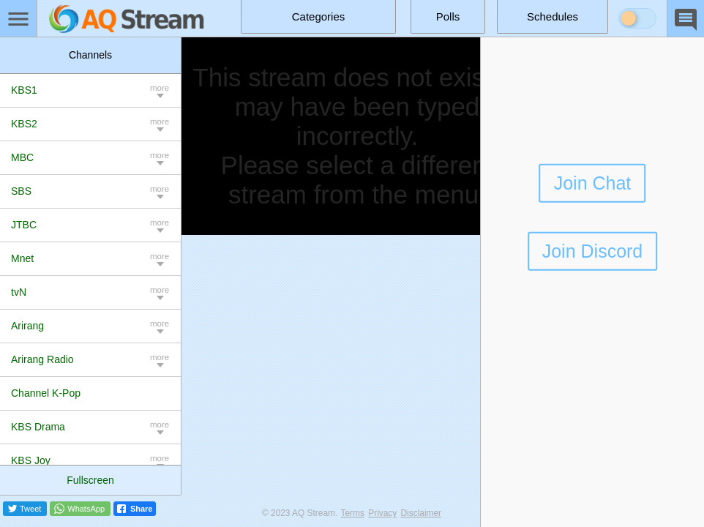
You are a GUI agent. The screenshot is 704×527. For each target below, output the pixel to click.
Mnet (22, 258)
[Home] (126, 18)
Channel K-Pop (45, 393)
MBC (22, 157)
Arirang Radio (42, 359)
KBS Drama (38, 427)
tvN (18, 292)
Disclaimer (421, 513)
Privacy (382, 513)
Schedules (552, 16)
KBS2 (24, 124)
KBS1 (24, 90)
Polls (448, 16)
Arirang (27, 326)
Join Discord (592, 251)
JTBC (24, 225)
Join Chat (593, 183)
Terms (352, 513)
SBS (21, 191)
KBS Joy (30, 460)
